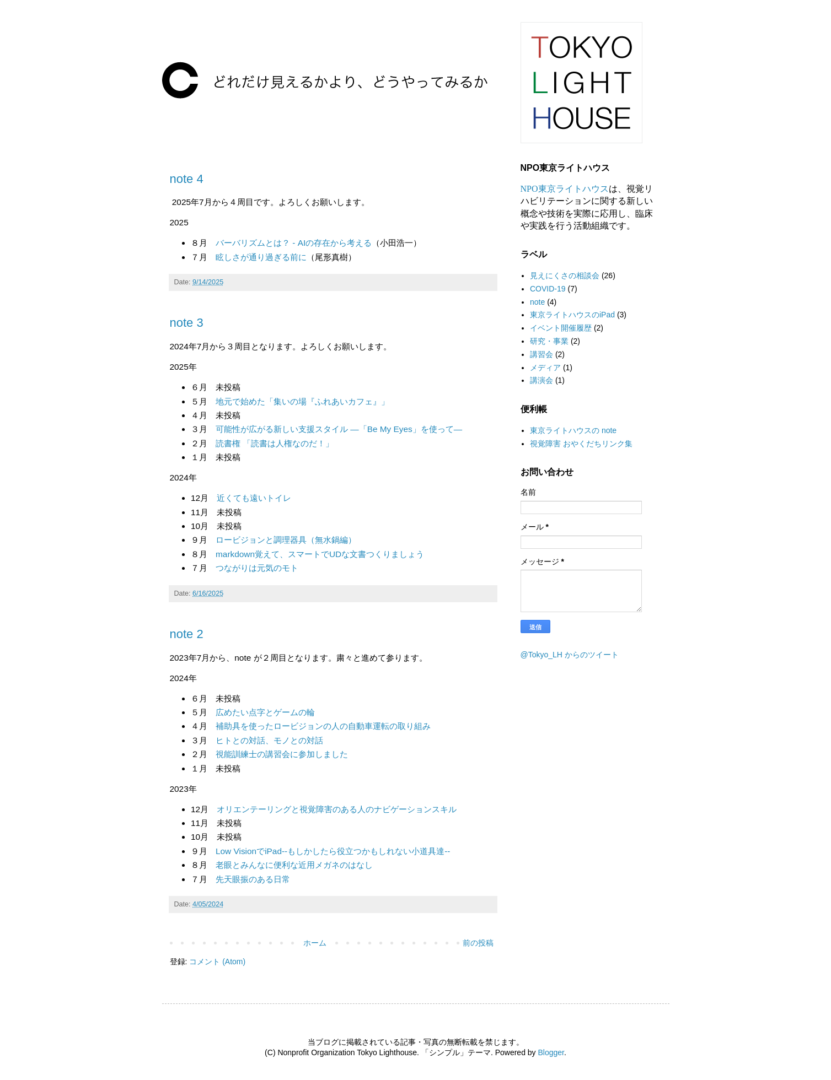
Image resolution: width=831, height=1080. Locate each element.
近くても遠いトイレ (254, 498)
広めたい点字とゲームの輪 (265, 712)
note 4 (186, 179)
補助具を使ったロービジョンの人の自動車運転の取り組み (323, 726)
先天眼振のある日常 (253, 879)
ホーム (314, 942)
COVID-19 (548, 288)
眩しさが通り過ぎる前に (261, 257)
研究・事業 (549, 341)
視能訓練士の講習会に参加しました (282, 754)
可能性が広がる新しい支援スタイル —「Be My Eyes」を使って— (339, 429)
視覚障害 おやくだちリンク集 (581, 443)
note (537, 302)
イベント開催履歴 (561, 327)
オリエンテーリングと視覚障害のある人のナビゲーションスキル (337, 809)
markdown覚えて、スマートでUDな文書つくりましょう (320, 554)
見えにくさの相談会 (564, 275)
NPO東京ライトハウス (565, 188)
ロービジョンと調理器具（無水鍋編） (286, 539)
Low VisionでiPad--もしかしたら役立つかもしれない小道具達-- (333, 851)
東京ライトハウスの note (573, 430)
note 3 (186, 323)
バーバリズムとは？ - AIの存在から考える (294, 242)
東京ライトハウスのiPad (572, 314)
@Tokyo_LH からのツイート (570, 654)
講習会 (541, 354)
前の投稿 (478, 942)
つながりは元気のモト (257, 568)
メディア (545, 367)
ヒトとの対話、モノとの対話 (269, 740)
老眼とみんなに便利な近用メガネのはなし (294, 865)
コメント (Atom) (217, 961)
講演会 (541, 380)
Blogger (551, 1052)
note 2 (186, 634)
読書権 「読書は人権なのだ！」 (275, 443)
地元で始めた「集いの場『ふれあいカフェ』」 (302, 401)
